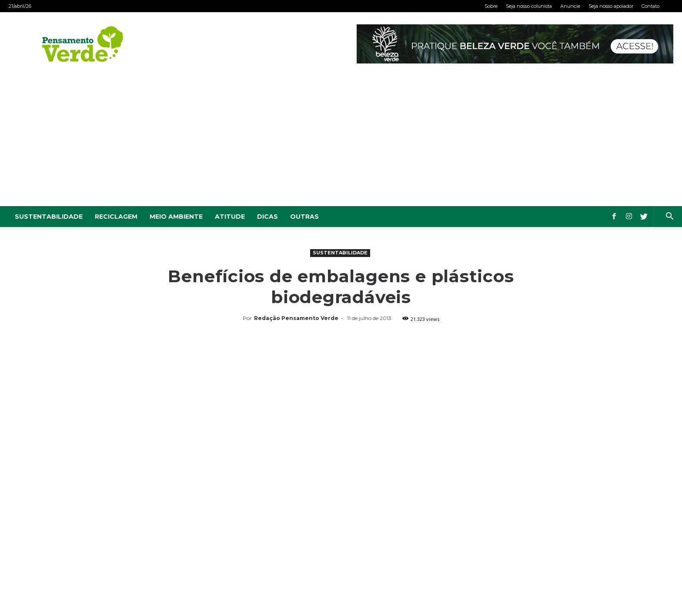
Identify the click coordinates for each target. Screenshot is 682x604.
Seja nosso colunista (529, 6)
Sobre (491, 6)
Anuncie (570, 6)
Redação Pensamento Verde (296, 318)
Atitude (230, 216)
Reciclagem (116, 216)
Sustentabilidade (49, 216)
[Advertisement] (341, 141)
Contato (650, 6)
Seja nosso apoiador (610, 6)
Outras (304, 216)
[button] (669, 217)
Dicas (267, 216)
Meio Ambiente (176, 216)
